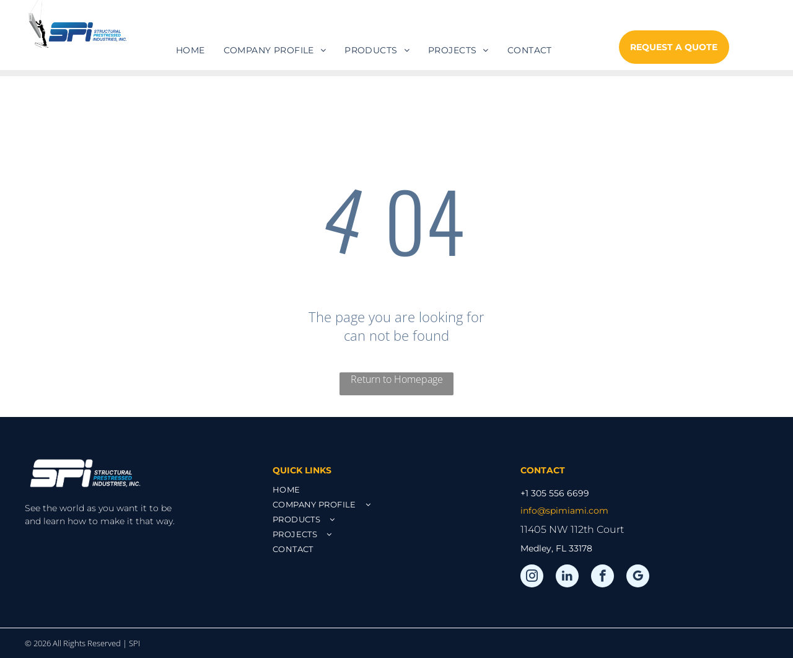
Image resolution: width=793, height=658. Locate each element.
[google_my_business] (637, 577)
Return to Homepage (397, 379)
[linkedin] (567, 577)
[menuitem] (190, 50)
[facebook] (602, 577)
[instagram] (531, 577)
